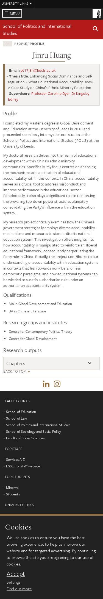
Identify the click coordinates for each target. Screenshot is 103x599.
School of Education (21, 411)
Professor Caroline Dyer (50, 93)
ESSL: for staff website (23, 466)
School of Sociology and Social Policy (33, 431)
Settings (13, 582)
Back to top (14, 371)
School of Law (16, 418)
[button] (95, 30)
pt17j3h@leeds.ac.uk (38, 70)
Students (13, 494)
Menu (15, 13)
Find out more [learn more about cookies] (19, 589)
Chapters (15, 363)
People (20, 43)
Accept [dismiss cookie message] (16, 573)
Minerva (12, 487)
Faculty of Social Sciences (25, 438)
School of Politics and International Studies (38, 425)
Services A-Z (15, 459)
